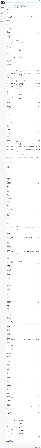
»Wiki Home (22, 6)
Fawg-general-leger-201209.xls (9, 441)
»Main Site (25, 6)
